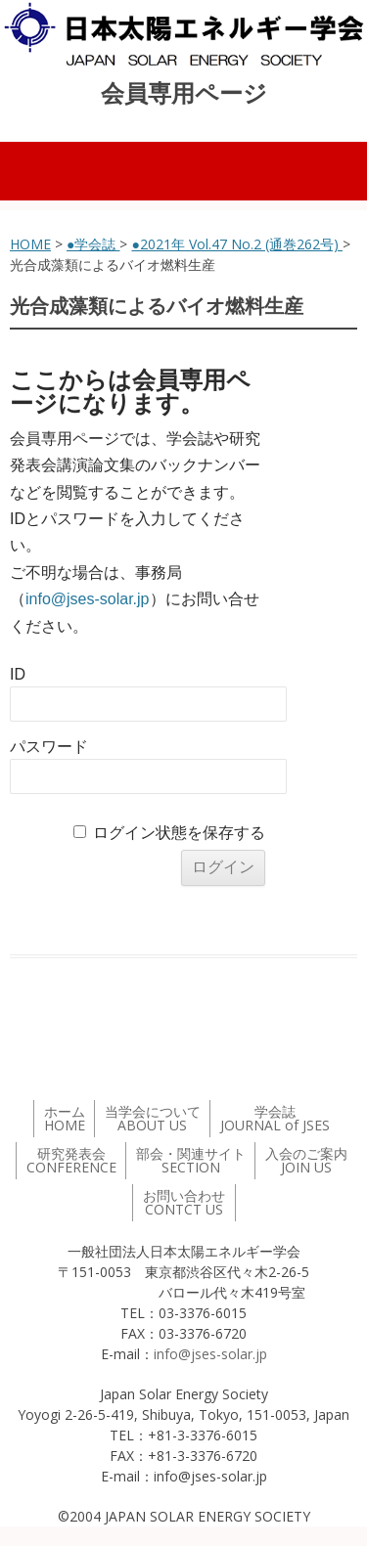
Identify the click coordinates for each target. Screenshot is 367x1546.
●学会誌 (93, 244)
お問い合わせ (184, 1202)
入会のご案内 (306, 1160)
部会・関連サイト (191, 1160)
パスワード (49, 746)
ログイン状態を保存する (179, 832)
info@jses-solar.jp (87, 599)
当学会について (153, 1118)
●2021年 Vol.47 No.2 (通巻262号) (236, 244)
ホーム (64, 1118)
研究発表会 (71, 1160)
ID (17, 674)
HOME (30, 244)
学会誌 (275, 1118)
